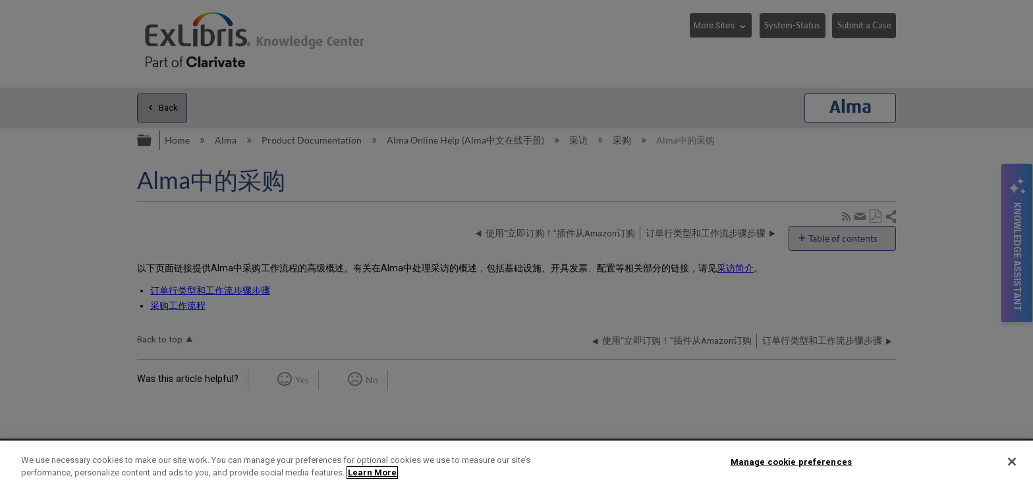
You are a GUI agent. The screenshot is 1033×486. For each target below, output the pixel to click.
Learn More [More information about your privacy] (372, 472)
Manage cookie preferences (791, 462)
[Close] (1011, 461)
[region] (516, 463)
